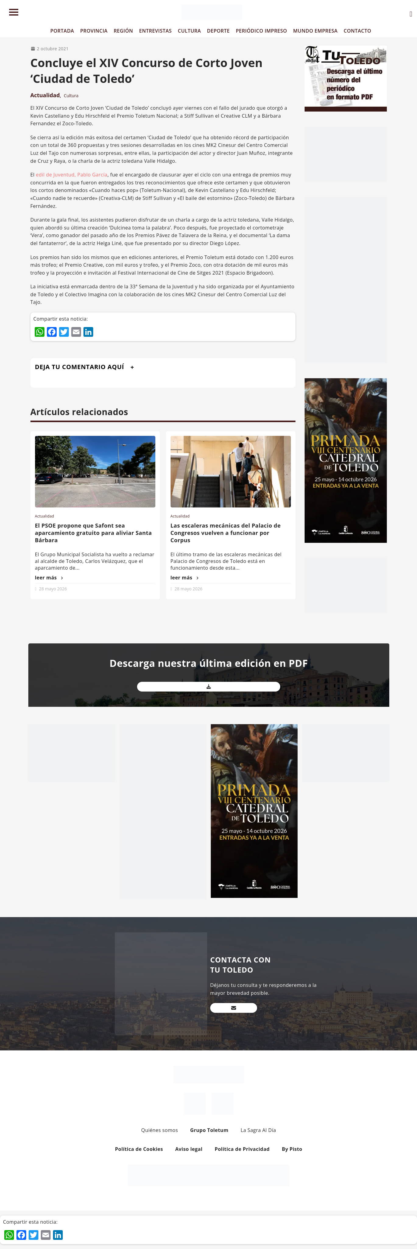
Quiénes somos (159, 1130)
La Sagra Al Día (258, 1130)
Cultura (71, 95)
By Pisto (292, 1149)
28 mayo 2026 (53, 589)
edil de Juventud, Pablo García (72, 174)
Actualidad (45, 95)
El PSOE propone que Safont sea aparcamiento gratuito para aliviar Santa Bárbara (93, 533)
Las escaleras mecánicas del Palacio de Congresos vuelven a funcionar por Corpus (226, 533)
